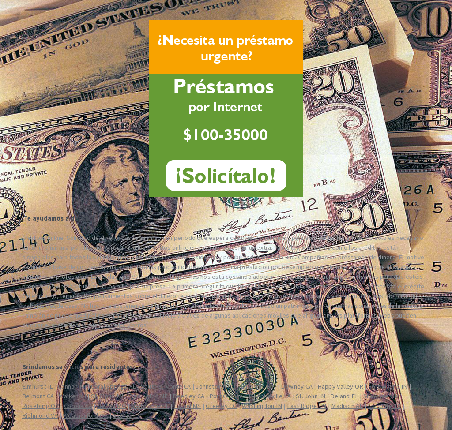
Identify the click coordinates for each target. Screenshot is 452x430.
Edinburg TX (384, 406)
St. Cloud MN (108, 396)
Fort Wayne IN (388, 386)
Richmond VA (40, 415)
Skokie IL (126, 415)
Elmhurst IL (37, 386)
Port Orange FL (230, 396)
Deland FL (344, 396)
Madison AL (347, 406)
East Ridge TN (307, 406)
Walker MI (72, 396)
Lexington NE (149, 396)
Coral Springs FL (113, 386)
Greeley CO (221, 406)
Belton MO (111, 406)
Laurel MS (187, 406)
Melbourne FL (150, 406)
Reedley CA (188, 396)
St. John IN (310, 396)
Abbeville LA (274, 396)
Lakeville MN (258, 386)
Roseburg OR (40, 406)
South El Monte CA (166, 386)
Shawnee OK (381, 396)
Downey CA (297, 386)
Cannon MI (72, 386)
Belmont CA (38, 396)
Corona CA (78, 406)
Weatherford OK (85, 415)
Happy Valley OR (340, 386)
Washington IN (262, 406)
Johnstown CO (216, 386)
